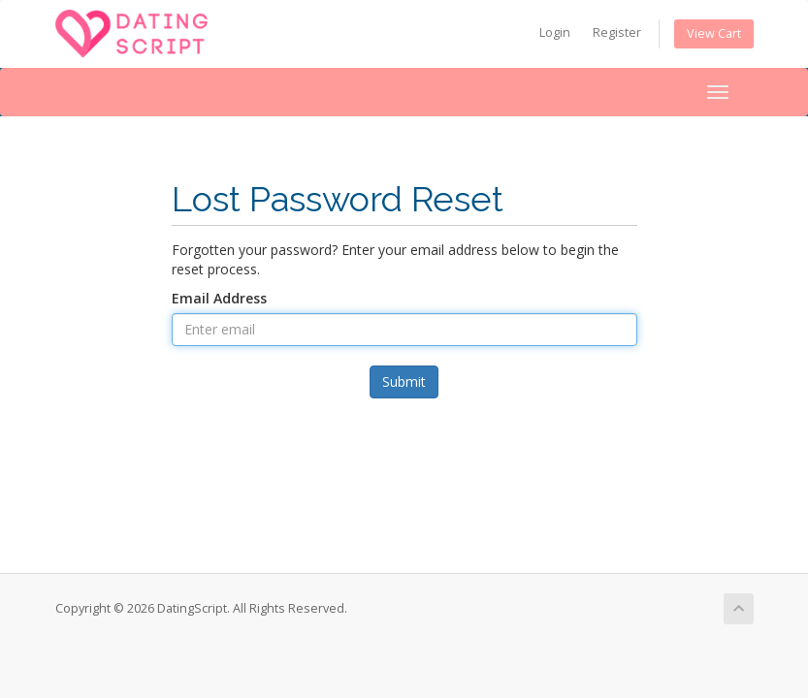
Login (554, 32)
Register (617, 32)
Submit (404, 381)
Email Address (219, 298)
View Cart (714, 33)
